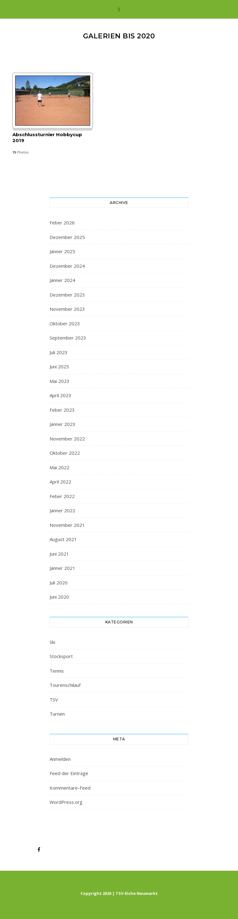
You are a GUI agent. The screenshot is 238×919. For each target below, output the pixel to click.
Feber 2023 (62, 410)
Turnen (57, 714)
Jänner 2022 (62, 510)
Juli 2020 (59, 582)
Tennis (57, 671)
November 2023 (67, 309)
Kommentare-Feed (70, 788)
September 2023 (68, 338)
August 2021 (63, 539)
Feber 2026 (62, 222)
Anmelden (60, 759)
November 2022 (67, 439)
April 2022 (60, 482)
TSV (54, 699)
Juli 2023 (59, 352)
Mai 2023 (59, 381)
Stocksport (61, 656)
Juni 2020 (59, 597)
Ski (52, 642)
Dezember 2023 (67, 295)
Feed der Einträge (69, 773)
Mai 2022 (59, 467)
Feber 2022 (62, 496)
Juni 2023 (59, 366)
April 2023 (60, 395)
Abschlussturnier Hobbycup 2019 (47, 137)
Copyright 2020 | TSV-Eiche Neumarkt (119, 893)
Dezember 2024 (67, 266)
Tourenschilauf (65, 685)
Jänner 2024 (62, 280)
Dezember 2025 (67, 237)
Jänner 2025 (62, 251)
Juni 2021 (59, 554)
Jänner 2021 (62, 568)
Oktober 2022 (65, 453)
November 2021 (67, 525)
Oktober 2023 (65, 323)
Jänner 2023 (62, 424)
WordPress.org (66, 802)
